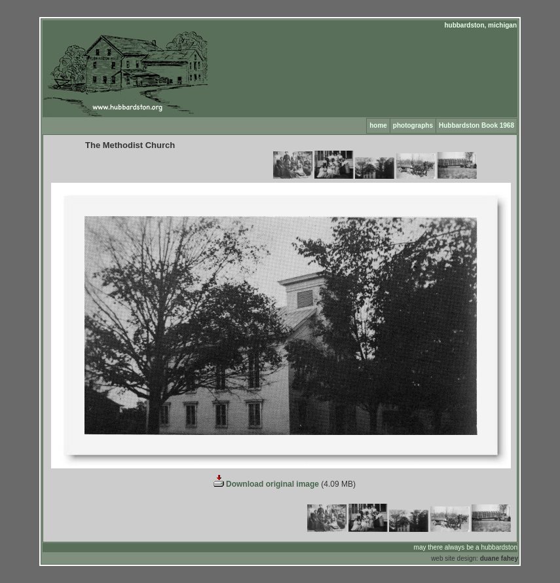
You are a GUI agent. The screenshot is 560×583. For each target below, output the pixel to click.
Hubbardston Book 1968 (476, 125)
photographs (413, 125)
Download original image (265, 484)
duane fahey (499, 558)
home (378, 125)
